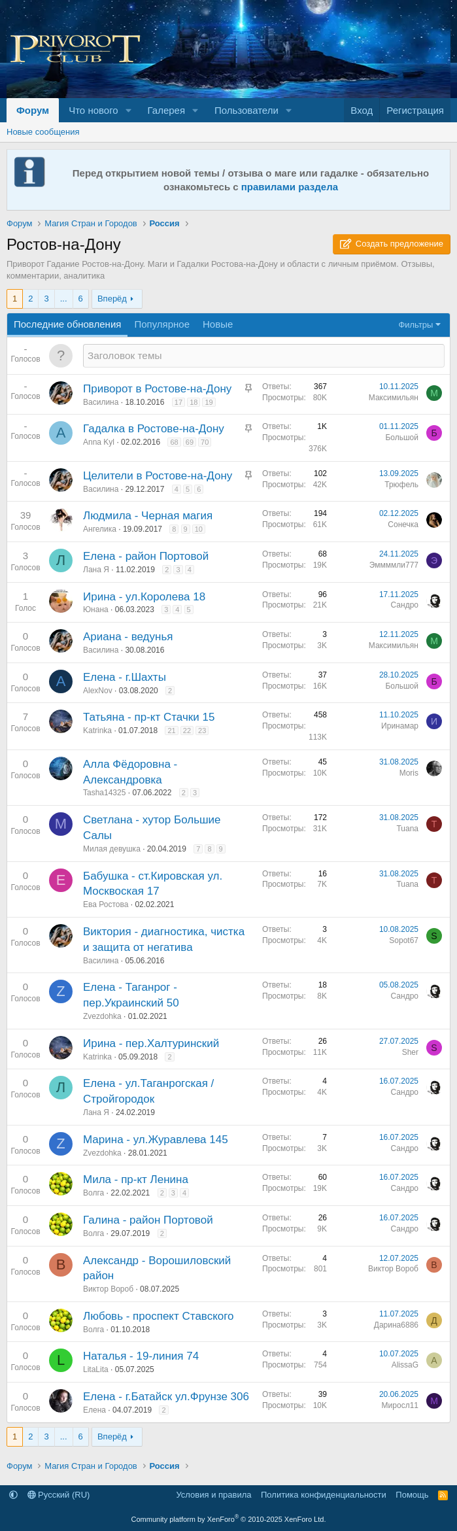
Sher (410, 1052)
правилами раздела (289, 186)
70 (205, 442)
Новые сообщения (43, 132)
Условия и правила (213, 1495)
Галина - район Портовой (148, 1220)
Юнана (96, 609)
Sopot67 (403, 940)
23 (202, 730)
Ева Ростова (105, 904)
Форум (32, 110)
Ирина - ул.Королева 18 (144, 597)
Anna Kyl (98, 442)
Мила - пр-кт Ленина (135, 1179)
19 (208, 402)
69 (190, 442)
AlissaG (405, 1364)
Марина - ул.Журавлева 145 (155, 1139)
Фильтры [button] (415, 325)
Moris (408, 773)
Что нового (93, 110)
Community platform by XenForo (228, 1519)
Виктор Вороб (108, 1289)
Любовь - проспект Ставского (158, 1316)
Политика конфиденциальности (323, 1495)
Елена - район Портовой (146, 556)
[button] (129, 110)
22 (187, 730)
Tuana (407, 828)
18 (193, 402)
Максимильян (393, 397)
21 (171, 730)
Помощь (412, 1495)
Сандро (404, 605)
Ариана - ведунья (128, 636)
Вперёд (112, 298)
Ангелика (99, 529)
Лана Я (96, 569)
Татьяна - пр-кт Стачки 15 (148, 717)
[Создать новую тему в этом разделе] (264, 355)
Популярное (162, 324)
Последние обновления (67, 324)
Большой (401, 437)
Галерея (167, 110)
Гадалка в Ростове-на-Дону (153, 428)
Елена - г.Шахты (124, 677)
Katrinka (97, 730)
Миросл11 (400, 1405)
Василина (100, 402)
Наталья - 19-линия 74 (141, 1356)
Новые (218, 324)
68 (174, 442)
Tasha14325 (104, 792)
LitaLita (96, 1369)
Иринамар (399, 726)
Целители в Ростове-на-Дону (157, 476)
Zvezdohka (102, 1016)
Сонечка (403, 524)
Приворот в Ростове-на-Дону (157, 389)
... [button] (63, 298)
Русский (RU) (58, 1495)
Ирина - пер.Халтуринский (151, 1043)
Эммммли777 (393, 565)
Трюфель (401, 484)
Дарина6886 (396, 1325)
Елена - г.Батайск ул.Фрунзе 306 (166, 1396)
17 (178, 402)
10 (199, 529)
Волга (93, 1192)
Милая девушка (112, 848)
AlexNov (97, 690)
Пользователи (246, 110)
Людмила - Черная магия (147, 515)
